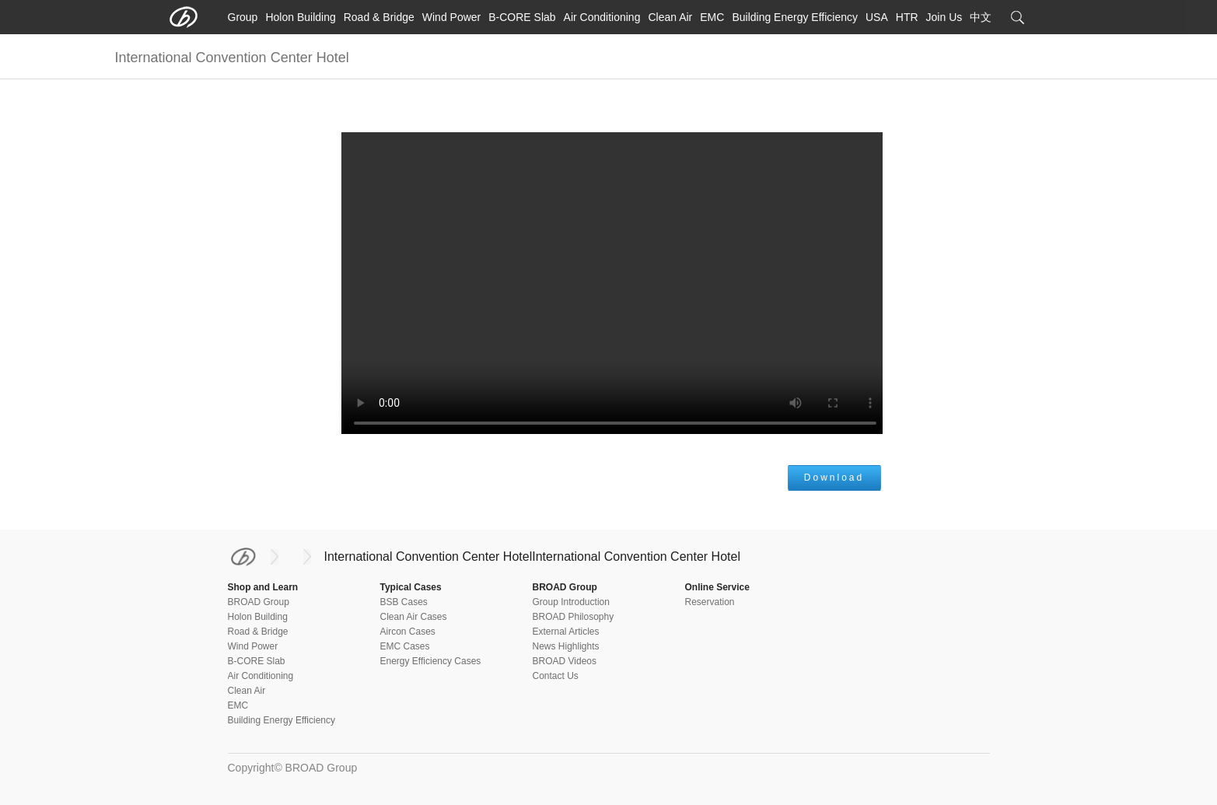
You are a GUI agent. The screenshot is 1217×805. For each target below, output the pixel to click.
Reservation (710, 602)
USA (877, 17)
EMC (712, 17)
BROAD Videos (564, 661)
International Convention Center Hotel (428, 556)
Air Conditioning (602, 17)
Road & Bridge (379, 17)
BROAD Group (258, 602)
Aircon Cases (407, 631)
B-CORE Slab (521, 17)
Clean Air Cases (413, 616)
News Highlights (566, 646)
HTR (907, 17)
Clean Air (670, 17)
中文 (980, 17)
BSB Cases (404, 602)
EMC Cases (405, 646)
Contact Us (556, 675)
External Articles (566, 631)
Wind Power (451, 17)
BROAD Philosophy (573, 616)
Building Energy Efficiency (795, 17)
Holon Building (300, 17)
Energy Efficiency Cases (430, 661)
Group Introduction (571, 602)
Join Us (944, 17)
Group (243, 17)
